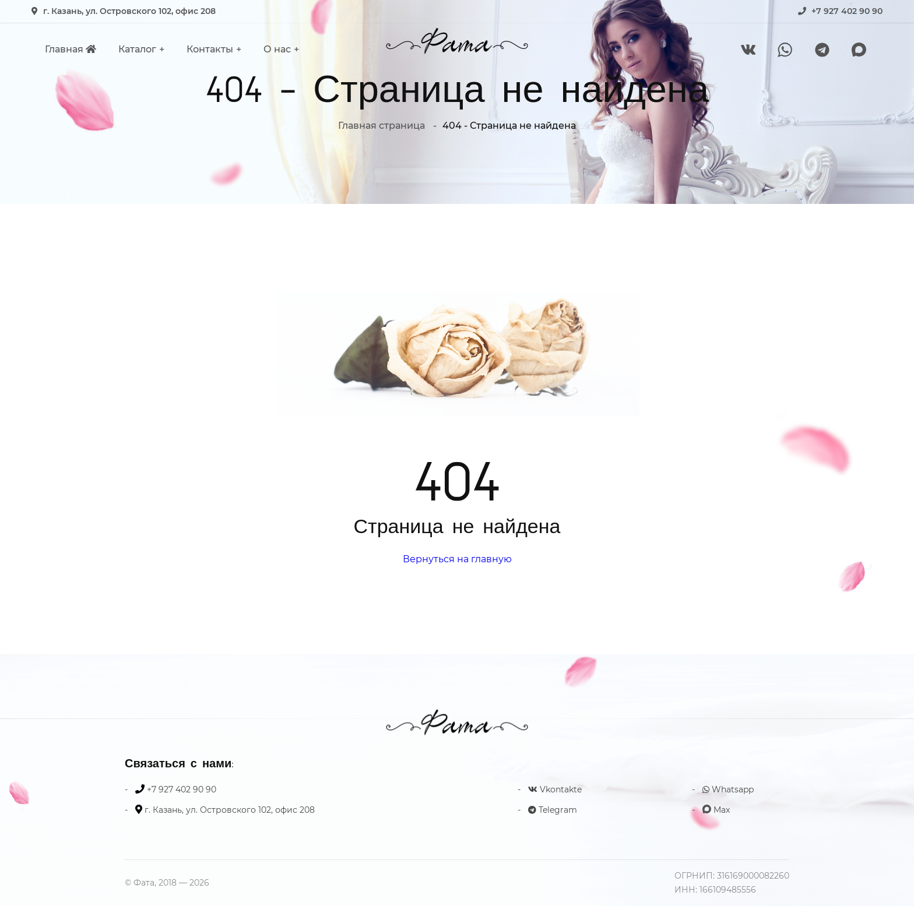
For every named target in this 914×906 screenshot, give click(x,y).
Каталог (137, 49)
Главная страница (381, 125)
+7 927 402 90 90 (847, 11)
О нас (277, 49)
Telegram (552, 810)
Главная (70, 49)
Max (716, 810)
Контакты (210, 49)
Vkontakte (555, 789)
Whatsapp (728, 789)
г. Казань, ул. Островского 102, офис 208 (129, 11)
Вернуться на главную (457, 559)
